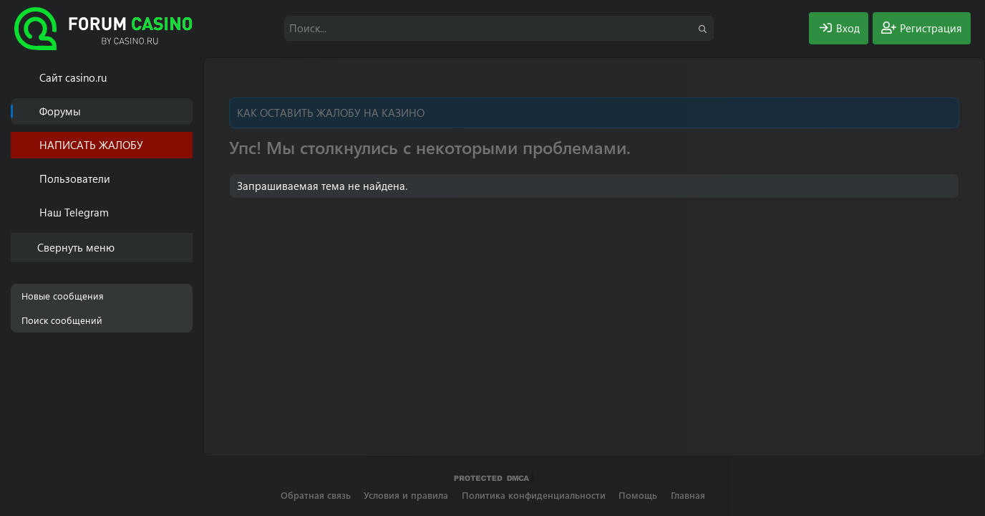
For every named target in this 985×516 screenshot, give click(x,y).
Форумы (60, 111)
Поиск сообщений (61, 320)
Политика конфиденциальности (534, 495)
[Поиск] (499, 28)
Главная (688, 495)
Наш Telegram (74, 212)
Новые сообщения (62, 296)
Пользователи (74, 178)
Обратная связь (316, 495)
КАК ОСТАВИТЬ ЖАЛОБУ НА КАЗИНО (330, 112)
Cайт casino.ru (73, 77)
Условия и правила (406, 495)
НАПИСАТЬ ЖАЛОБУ (91, 145)
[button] (184, 179)
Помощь (637, 495)
